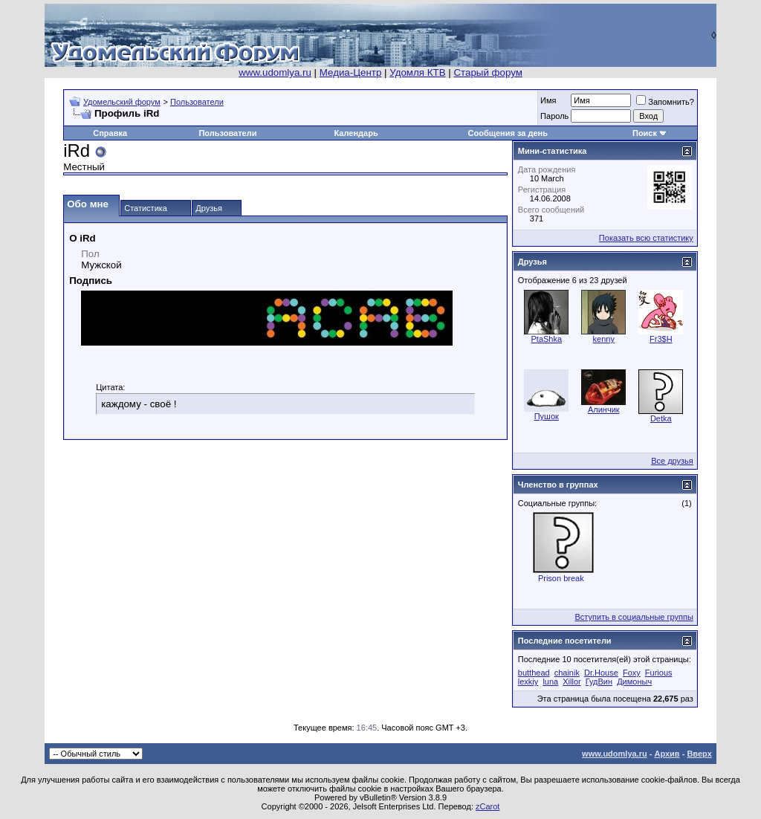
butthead (534, 672)
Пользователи (197, 101)
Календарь (356, 133)
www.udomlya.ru (275, 72)
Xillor (571, 681)
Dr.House (601, 672)
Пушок (546, 416)
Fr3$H (661, 338)
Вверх (699, 753)
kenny (604, 338)
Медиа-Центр (351, 72)
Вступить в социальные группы (634, 616)
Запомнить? (665, 101)
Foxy (632, 672)
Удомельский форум (122, 101)
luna (550, 681)
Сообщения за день (508, 133)
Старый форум (487, 72)
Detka (661, 418)
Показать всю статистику (646, 237)
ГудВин (599, 681)
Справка (110, 133)
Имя (548, 100)
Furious (659, 672)
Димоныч (634, 681)
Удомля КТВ (417, 72)
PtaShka (547, 338)
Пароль (554, 115)
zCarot (487, 806)
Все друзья (672, 460)
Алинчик (604, 409)
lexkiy (528, 681)
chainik (567, 672)
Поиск (644, 133)
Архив (666, 753)
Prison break (561, 578)
